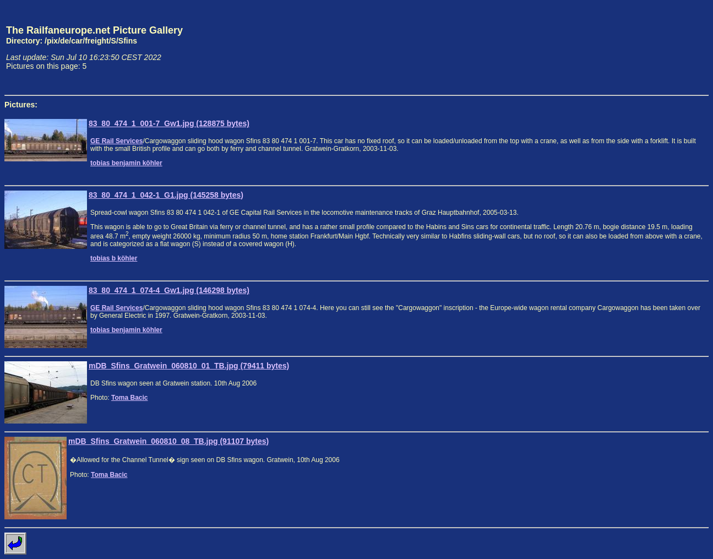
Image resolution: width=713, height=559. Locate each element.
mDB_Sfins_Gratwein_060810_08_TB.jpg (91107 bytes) (168, 441)
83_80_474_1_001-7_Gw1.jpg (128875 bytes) (169, 123)
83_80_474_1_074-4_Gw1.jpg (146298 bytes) (169, 290)
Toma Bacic (129, 397)
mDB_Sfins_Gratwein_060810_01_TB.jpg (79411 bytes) (189, 365)
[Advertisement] (657, 47)
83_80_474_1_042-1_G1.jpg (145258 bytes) (166, 195)
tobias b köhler (113, 258)
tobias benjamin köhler (126, 163)
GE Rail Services (116, 141)
